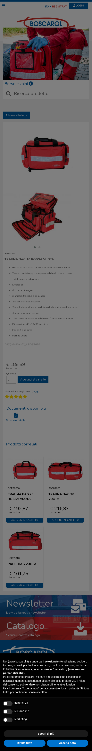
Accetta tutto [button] (67, 743)
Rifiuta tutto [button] (24, 743)
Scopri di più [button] (46, 733)
